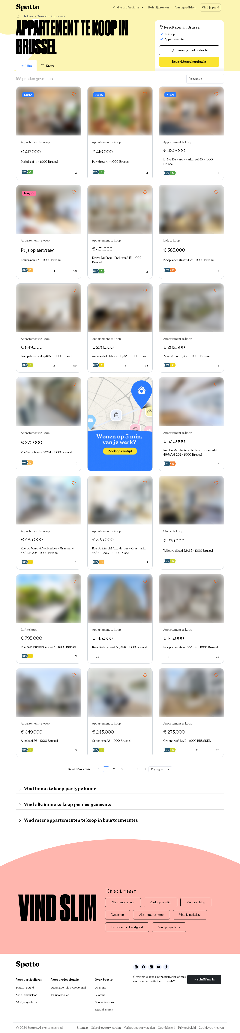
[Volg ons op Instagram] (136, 967)
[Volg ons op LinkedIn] (151, 967)
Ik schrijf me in (204, 979)
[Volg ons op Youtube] (159, 967)
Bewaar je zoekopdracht (189, 50)
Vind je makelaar (190, 915)
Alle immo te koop (151, 915)
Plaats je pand (25, 987)
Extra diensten (104, 1009)
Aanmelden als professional (68, 987)
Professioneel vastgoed (127, 927)
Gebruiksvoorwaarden (106, 1028)
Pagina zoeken (60, 995)
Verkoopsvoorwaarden (139, 1028)
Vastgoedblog (185, 7)
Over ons (100, 987)
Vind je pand (210, 7)
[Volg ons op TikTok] (166, 967)
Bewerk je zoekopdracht (189, 62)
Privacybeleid (187, 1028)
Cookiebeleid (166, 1028)
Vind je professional (126, 7)
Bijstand (100, 995)
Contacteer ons (104, 1002)
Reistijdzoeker (158, 7)
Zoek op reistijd (160, 902)
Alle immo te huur (123, 902)
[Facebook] (144, 967)
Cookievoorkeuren (211, 1028)
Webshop (117, 915)
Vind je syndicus (169, 927)
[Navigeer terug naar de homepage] (27, 7)
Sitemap (82, 1028)
